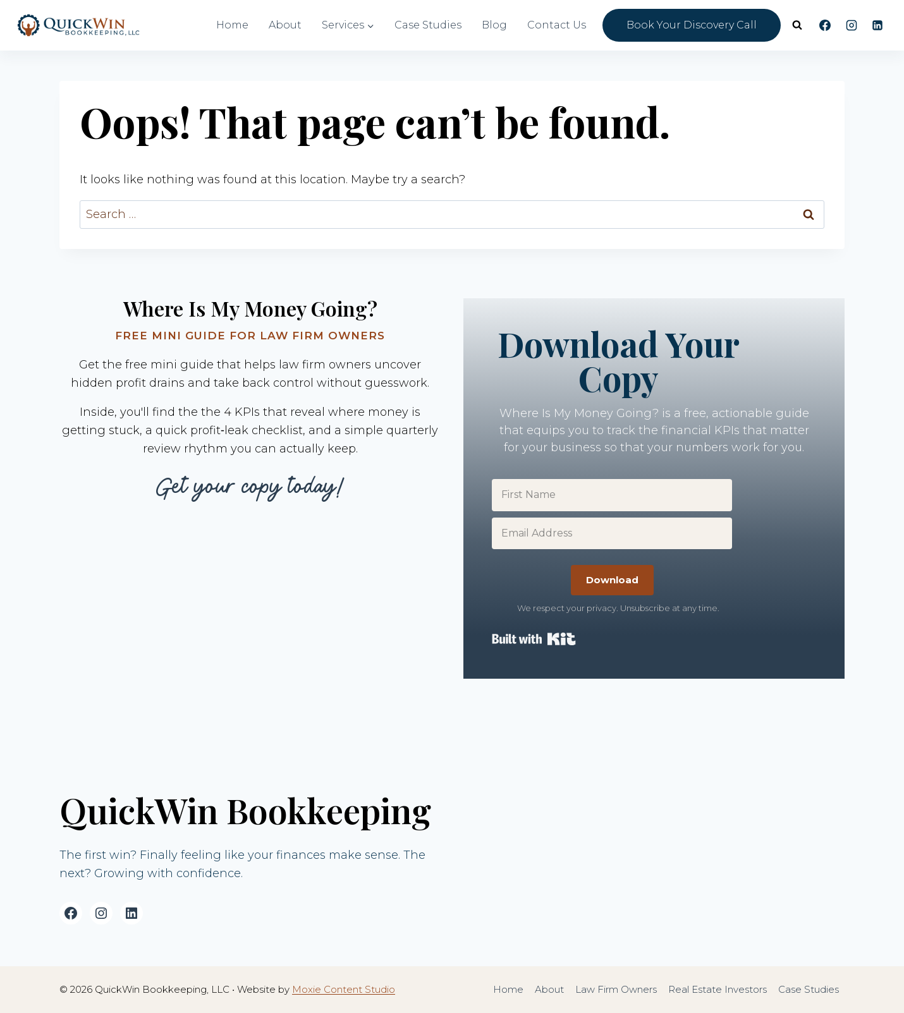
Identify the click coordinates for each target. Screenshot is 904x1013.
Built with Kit (534, 639)
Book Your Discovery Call (691, 25)
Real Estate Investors (717, 989)
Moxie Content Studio (343, 989)
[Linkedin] (877, 25)
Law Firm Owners (616, 989)
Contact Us (556, 25)
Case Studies (427, 25)
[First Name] (612, 495)
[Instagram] (851, 25)
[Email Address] (612, 533)
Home (232, 25)
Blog (494, 25)
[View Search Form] (797, 25)
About (285, 25)
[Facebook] (825, 25)
